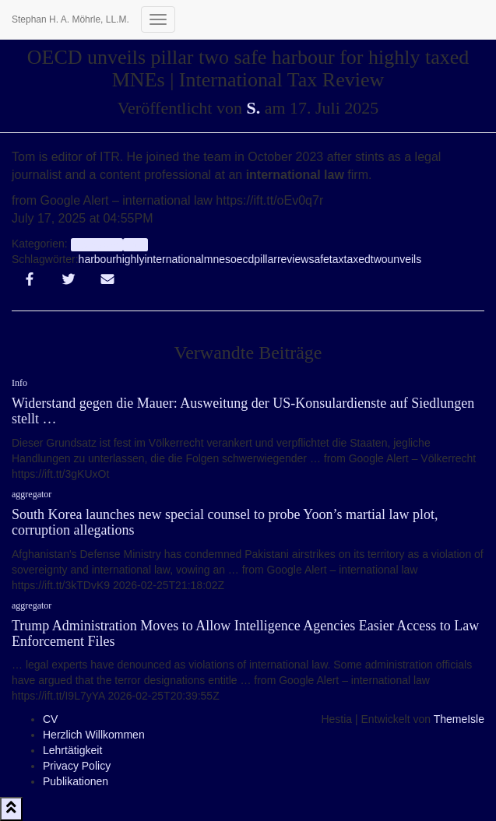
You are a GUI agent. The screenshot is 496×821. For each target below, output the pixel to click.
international (173, 259)
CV (50, 719)
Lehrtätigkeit (72, 750)
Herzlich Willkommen (94, 734)
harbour (97, 259)
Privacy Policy (77, 766)
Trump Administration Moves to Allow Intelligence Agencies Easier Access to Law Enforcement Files (245, 633)
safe (318, 259)
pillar (265, 259)
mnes (217, 259)
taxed (357, 259)
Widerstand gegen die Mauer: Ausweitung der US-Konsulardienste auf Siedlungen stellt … (243, 410)
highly (130, 259)
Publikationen (75, 781)
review (292, 259)
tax (336, 259)
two (379, 259)
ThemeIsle (459, 719)
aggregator (97, 244)
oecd (242, 259)
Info (135, 244)
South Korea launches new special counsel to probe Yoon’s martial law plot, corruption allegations (225, 522)
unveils (405, 259)
